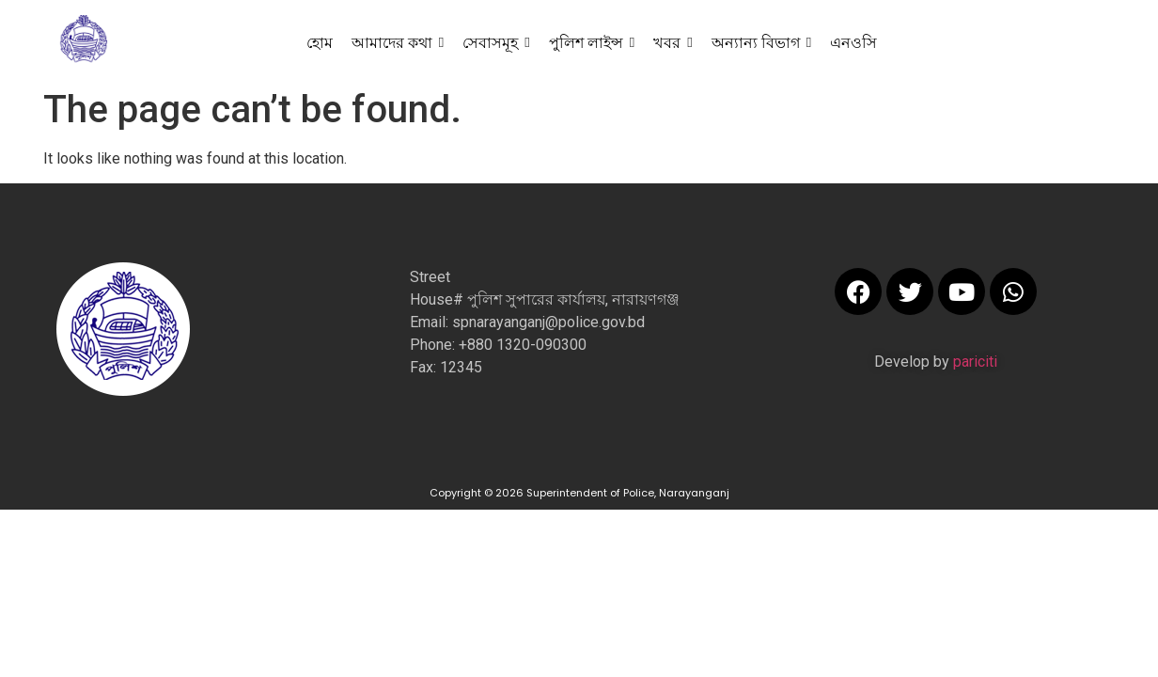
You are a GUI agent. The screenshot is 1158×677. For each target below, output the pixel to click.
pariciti (975, 361)
